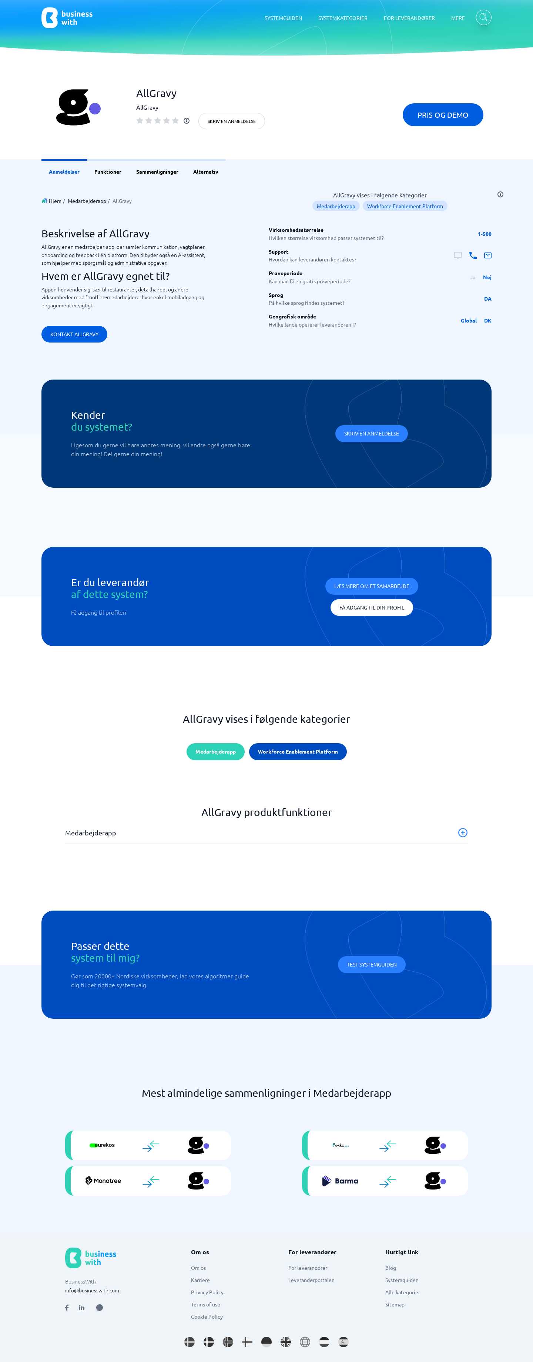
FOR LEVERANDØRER (409, 17)
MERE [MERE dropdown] (458, 17)
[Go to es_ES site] (343, 1342)
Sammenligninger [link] (157, 171)
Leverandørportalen (311, 1279)
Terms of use (205, 1304)
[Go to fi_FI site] (247, 1342)
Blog (390, 1267)
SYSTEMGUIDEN (283, 17)
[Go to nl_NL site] (324, 1342)
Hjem (55, 200)
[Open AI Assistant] (99, 1307)
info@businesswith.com (92, 1290)
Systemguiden (402, 1279)
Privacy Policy (207, 1292)
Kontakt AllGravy (74, 334)
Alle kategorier (402, 1292)
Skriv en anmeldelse (232, 121)
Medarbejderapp (87, 200)
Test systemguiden (372, 964)
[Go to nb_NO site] (228, 1342)
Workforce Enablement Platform (405, 206)
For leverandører (307, 1267)
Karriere (200, 1279)
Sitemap (395, 1304)
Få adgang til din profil (371, 607)
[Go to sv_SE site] (189, 1342)
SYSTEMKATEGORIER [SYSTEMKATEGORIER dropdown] (343, 17)
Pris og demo (443, 114)
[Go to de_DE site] (266, 1342)
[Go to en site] (305, 1342)
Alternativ (205, 171)
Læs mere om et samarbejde (371, 585)
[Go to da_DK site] (209, 1342)
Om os (198, 1267)
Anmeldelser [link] (64, 171)
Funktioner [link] (107, 171)
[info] (187, 121)
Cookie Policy (207, 1316)
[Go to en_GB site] (286, 1342)
